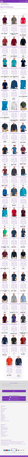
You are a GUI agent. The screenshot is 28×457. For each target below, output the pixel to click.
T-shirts (7, 441)
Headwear (12, 443)
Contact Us (2, 414)
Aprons (15, 443)
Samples (2, 411)
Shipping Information (4, 431)
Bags (18, 443)
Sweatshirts (11, 441)
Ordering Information (4, 429)
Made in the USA (3, 441)
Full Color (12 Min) (4, 48)
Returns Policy (3, 432)
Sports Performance (12, 442)
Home (2, 407)
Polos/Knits (22, 441)
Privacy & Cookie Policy (4, 435)
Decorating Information (4, 428)
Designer (2, 419)
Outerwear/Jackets (18, 442)
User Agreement (3, 436)
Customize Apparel (4, 408)
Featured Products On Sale (5, 420)
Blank (23, 33)
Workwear (8, 443)
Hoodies (14, 441)
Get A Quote (3, 409)
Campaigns (2, 410)
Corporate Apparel (4, 443)
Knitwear (7, 442)
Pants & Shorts (3, 442)
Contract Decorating (4, 427)
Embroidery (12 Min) (5, 28)
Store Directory (3, 417)
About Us (2, 426)
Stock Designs (3, 418)
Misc (25, 443)
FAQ (1, 430)
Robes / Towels (21, 443)
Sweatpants (18, 441)
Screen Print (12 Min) (5, 30)
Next (13, 378)
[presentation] (8, 387)
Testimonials (3, 416)
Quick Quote (3, 415)
